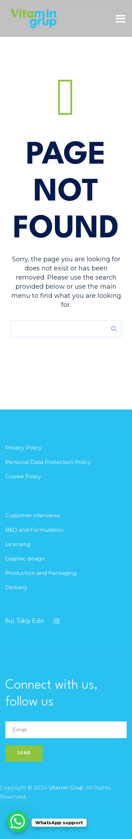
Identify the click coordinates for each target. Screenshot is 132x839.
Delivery (16, 587)
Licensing (17, 544)
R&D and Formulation (34, 529)
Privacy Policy (23, 447)
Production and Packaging (40, 573)
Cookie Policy (23, 476)
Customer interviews (32, 515)
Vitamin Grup (66, 787)
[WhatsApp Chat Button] (17, 821)
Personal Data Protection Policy (47, 462)
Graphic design (25, 558)
